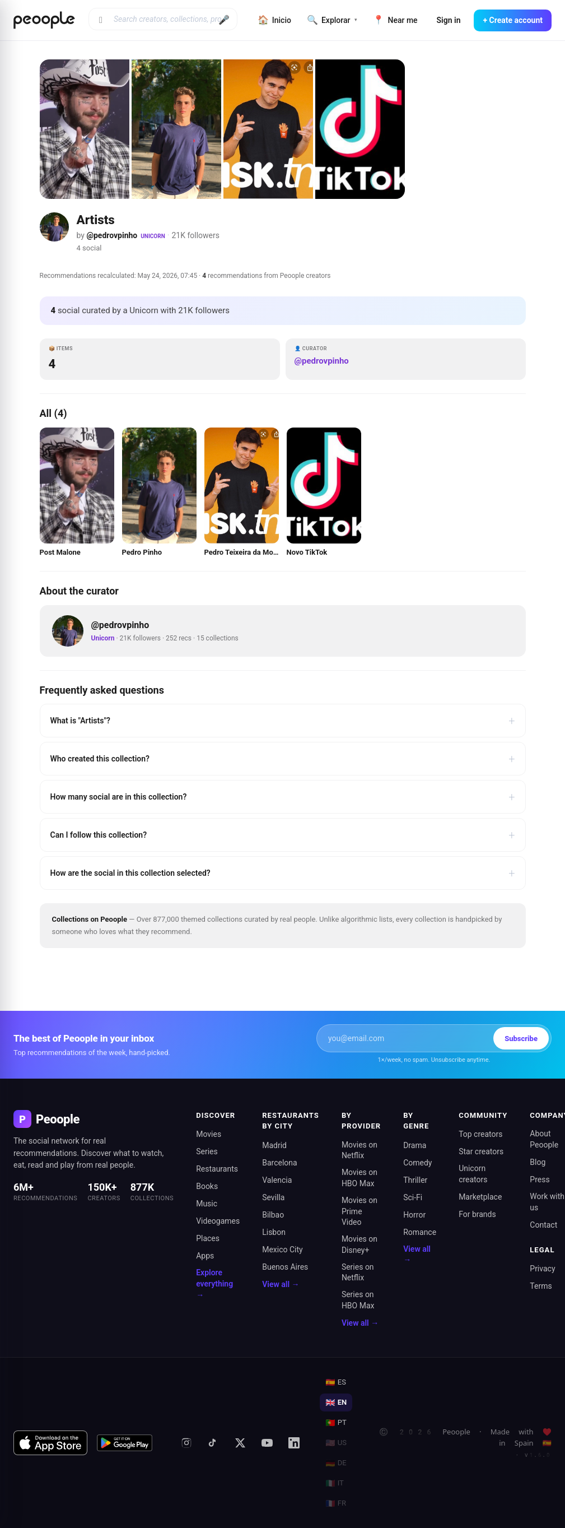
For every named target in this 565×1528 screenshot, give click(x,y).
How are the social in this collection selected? (282, 873)
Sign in (449, 20)
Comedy (417, 1162)
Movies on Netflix (359, 1150)
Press (539, 1179)
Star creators (481, 1151)
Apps (205, 1255)
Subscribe (521, 1038)
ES (335, 1382)
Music (206, 1203)
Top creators (480, 1134)
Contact (543, 1224)
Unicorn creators (473, 1174)
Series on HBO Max (358, 1300)
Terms (541, 1285)
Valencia (277, 1180)
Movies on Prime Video (359, 1211)
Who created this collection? (282, 758)
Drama (414, 1145)
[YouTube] (267, 1443)
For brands (477, 1214)
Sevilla (273, 1197)
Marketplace (480, 1196)
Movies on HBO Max (359, 1178)
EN (336, 1402)
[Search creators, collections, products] (162, 19)
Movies (208, 1134)
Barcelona (279, 1162)
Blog (537, 1162)
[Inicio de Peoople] (44, 20)
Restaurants (217, 1168)
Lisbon (274, 1232)
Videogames (218, 1220)
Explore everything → (214, 1283)
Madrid (274, 1145)
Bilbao (273, 1214)
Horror (414, 1214)
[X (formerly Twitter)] (240, 1443)
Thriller (415, 1180)
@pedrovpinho (111, 235)
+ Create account (513, 20)
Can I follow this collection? (282, 834)
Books (207, 1186)
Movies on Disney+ (359, 1244)
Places (208, 1238)
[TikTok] (213, 1443)
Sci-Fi (412, 1197)
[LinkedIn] (294, 1443)
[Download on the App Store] (50, 1443)
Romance (419, 1232)
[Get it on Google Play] (125, 1443)
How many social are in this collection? (282, 796)
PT (335, 1422)
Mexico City (282, 1249)
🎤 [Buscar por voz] (224, 20)
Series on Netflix (358, 1272)
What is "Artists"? (282, 720)
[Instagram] (186, 1443)
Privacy (542, 1268)
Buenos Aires (285, 1266)
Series (207, 1151)
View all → (280, 1284)
